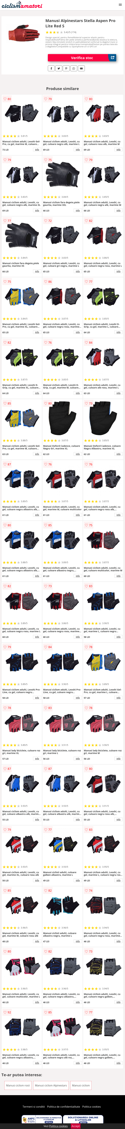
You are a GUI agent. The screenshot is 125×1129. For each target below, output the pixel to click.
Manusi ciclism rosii (18, 1085)
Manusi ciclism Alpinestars (51, 1085)
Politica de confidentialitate (63, 1106)
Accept (76, 1126)
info (37, 149)
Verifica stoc (93, 57)
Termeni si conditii (34, 1106)
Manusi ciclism (81, 1085)
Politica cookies (91, 1106)
